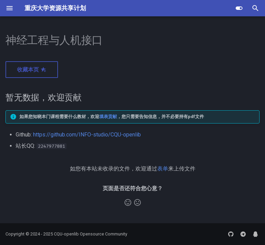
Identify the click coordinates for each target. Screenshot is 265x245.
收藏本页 (31, 69)
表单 (162, 168)
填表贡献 (108, 116)
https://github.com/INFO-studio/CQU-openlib (87, 134)
